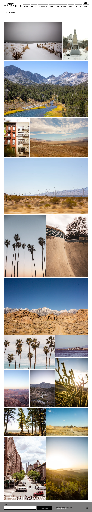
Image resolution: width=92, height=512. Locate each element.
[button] (85, 2)
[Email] (19, 507)
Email (6, 504)
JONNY (9, 4)
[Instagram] (86, 507)
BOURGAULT (13, 6)
